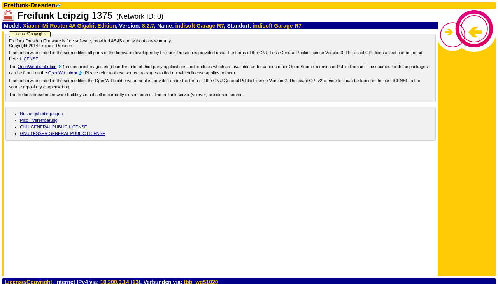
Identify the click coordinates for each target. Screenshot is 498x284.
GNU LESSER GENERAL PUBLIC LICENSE (62, 133)
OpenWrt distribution (37, 66)
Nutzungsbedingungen (41, 113)
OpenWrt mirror (63, 72)
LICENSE (29, 58)
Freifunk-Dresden (29, 5)
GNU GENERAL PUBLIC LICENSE (53, 126)
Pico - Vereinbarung (39, 120)
